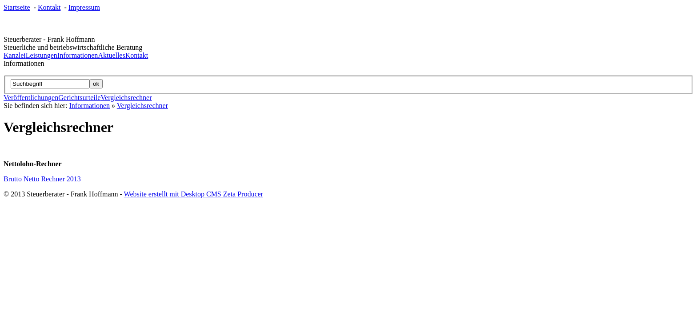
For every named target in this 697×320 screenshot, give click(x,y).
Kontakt (49, 7)
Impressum (84, 7)
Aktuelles (111, 55)
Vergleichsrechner (126, 97)
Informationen (77, 55)
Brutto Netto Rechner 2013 (42, 179)
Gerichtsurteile (79, 97)
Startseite (17, 7)
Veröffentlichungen (31, 97)
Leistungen (41, 55)
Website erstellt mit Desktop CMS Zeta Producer (193, 194)
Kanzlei (15, 55)
